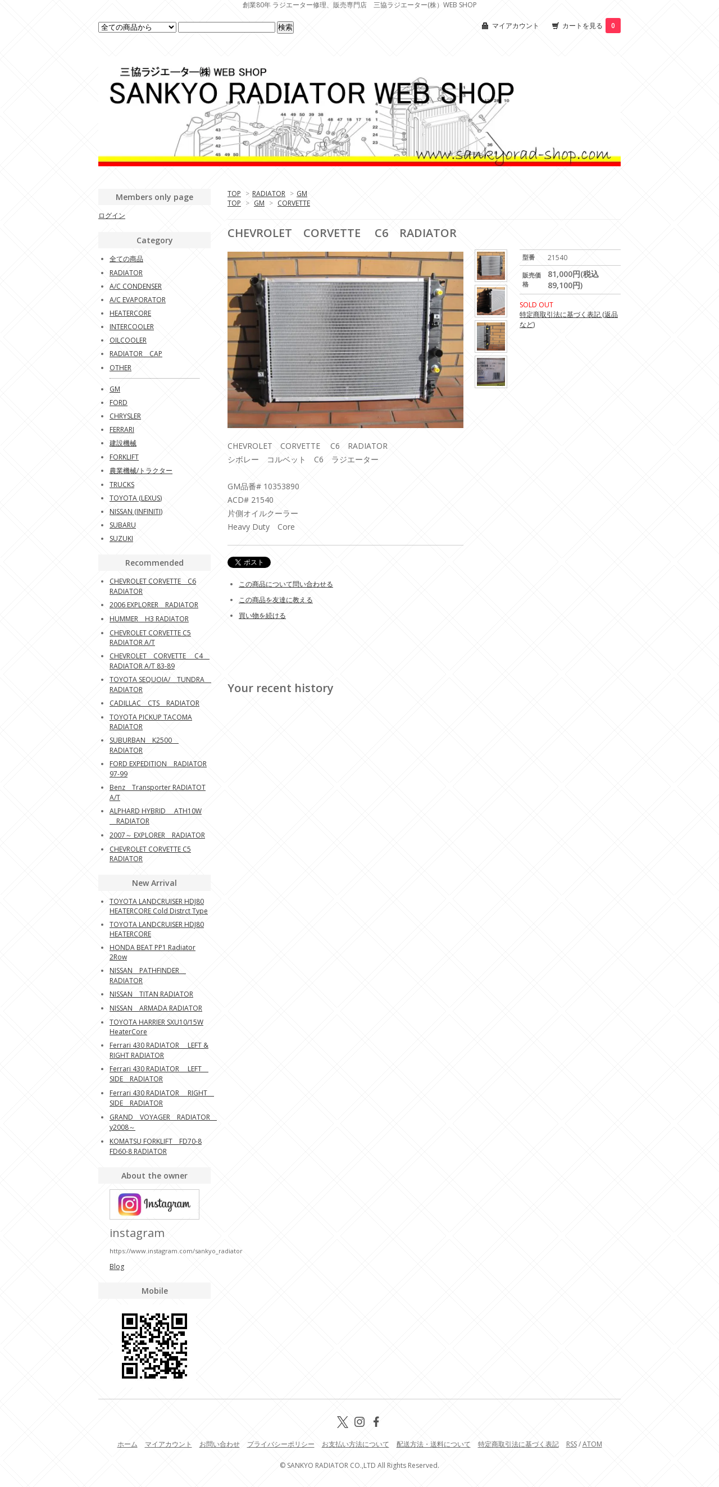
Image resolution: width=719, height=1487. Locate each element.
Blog (117, 1266)
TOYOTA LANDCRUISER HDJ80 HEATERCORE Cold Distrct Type (159, 906)
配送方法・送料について (434, 1444)
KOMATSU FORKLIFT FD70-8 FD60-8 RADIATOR (156, 1146)
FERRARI (122, 429)
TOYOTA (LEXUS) (136, 498)
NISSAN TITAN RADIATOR (151, 994)
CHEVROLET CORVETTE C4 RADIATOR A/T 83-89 (160, 661)
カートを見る (591, 25)
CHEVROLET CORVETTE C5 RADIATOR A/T (150, 637)
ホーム (127, 1444)
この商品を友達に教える (276, 599)
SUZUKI (121, 538)
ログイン (111, 215)
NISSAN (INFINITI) (136, 511)
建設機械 (123, 443)
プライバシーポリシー (281, 1444)
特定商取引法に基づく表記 (518, 1444)
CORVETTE (293, 203)
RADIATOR (268, 193)
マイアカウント (515, 25)
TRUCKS (122, 484)
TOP (234, 193)
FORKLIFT (124, 457)
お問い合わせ (219, 1444)
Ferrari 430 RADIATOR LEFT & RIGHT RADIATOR (159, 1050)
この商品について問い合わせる (286, 584)
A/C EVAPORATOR (138, 299)
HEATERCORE (130, 313)
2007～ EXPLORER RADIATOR (157, 835)
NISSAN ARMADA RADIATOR (156, 1008)
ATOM (592, 1444)
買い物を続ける (262, 615)
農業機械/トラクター (141, 470)
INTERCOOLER (132, 326)
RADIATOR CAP (136, 353)
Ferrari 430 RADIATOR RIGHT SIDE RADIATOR (162, 1098)
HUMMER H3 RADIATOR (149, 619)
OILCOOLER (128, 340)
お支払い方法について (355, 1444)
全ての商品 (126, 258)
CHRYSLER (125, 416)
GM (302, 193)
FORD (119, 402)
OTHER (120, 367)
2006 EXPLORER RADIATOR (154, 605)
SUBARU (123, 525)
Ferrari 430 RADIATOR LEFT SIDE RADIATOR (159, 1074)
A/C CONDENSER (136, 286)
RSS (571, 1444)
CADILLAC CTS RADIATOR (154, 703)
